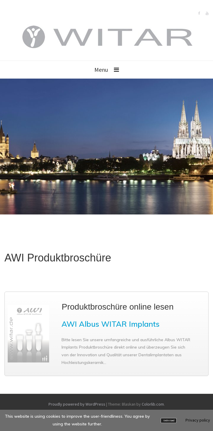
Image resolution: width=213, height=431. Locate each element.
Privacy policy (197, 420)
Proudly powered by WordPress (77, 404)
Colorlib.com (153, 404)
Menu (101, 69)
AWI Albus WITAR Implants (110, 323)
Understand (168, 420)
